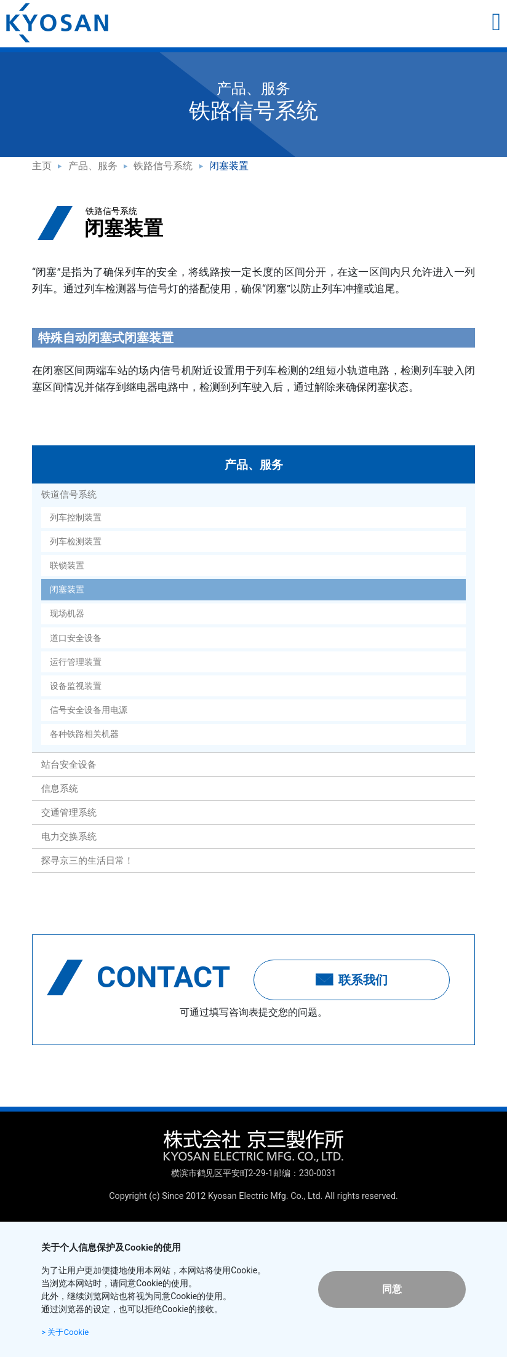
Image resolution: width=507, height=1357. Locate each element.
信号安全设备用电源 (88, 710)
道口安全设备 (76, 638)
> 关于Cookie (66, 1332)
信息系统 (59, 788)
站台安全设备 (69, 764)
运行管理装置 (76, 662)
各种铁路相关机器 (84, 734)
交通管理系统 (69, 812)
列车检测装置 (76, 541)
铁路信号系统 (163, 166)
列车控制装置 (76, 517)
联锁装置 (67, 565)
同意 (392, 1289)
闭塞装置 (67, 589)
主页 (42, 166)
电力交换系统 (69, 836)
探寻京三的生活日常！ (87, 860)
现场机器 (67, 613)
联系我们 (352, 980)
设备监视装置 (76, 686)
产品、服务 (93, 166)
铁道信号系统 (69, 494)
